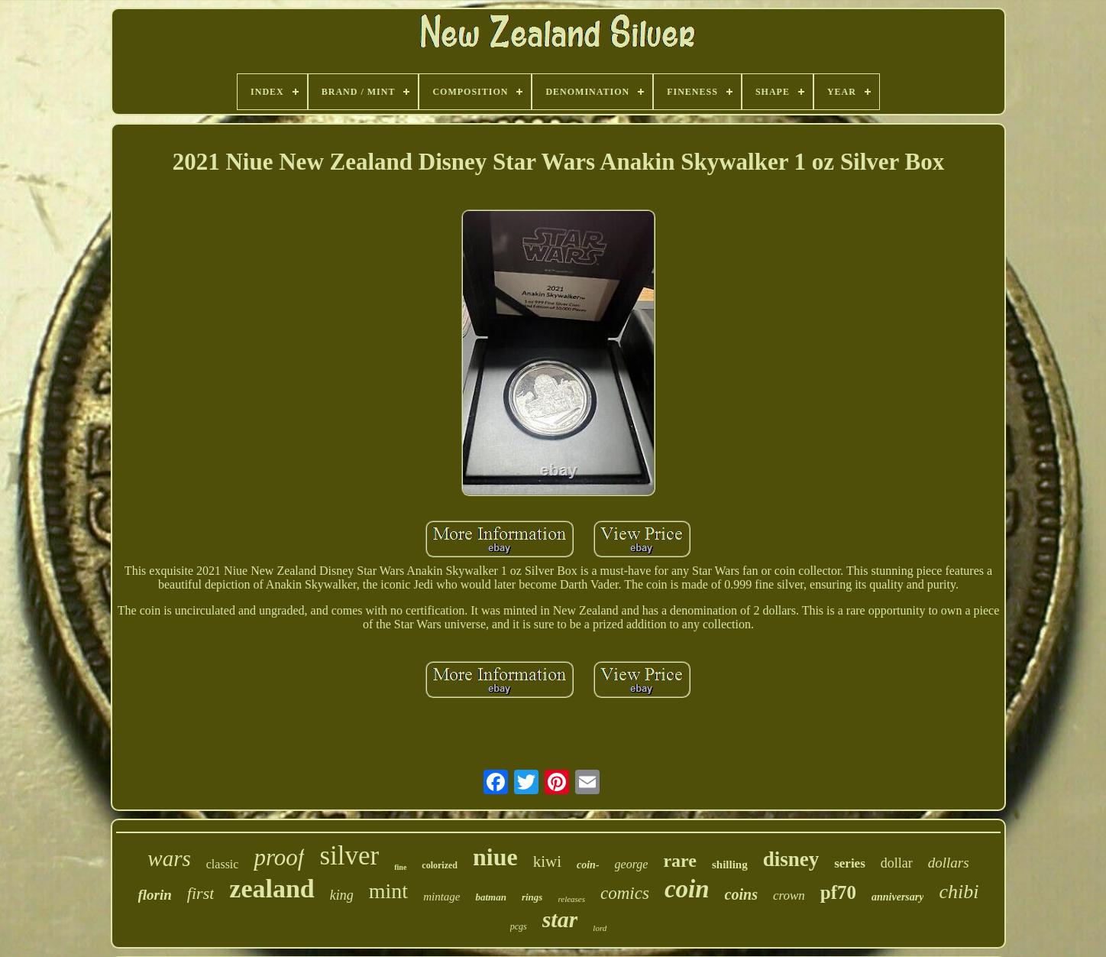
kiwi (547, 861)
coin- (588, 865)
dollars (948, 863)
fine (400, 867)
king (342, 895)
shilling (730, 864)
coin (687, 889)
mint (388, 891)
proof (279, 857)
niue (495, 857)
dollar (897, 863)
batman (490, 897)
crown (789, 895)
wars (168, 858)
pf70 (838, 892)
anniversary (897, 897)
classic (222, 864)
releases (571, 898)
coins (741, 894)
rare (680, 861)
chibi (958, 892)
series (849, 863)
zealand (271, 888)
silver (349, 856)
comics (624, 893)
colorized (440, 865)
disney (791, 859)
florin (155, 895)
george (631, 864)
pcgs (518, 926)
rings (532, 897)
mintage (441, 896)
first (200, 893)
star (560, 919)
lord (599, 928)
